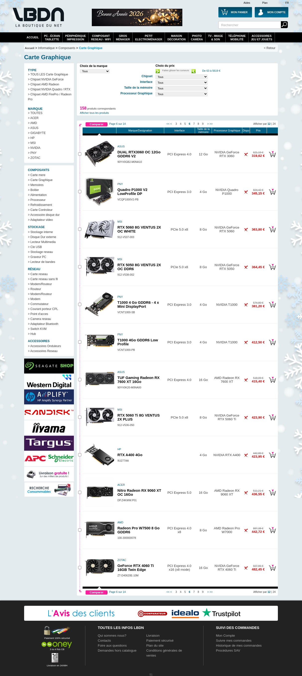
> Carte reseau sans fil (43, 279)
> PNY (32, 153)
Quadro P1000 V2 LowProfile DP (132, 192)
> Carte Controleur (40, 210)
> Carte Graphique (40, 180)
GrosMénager (123, 37)
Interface (179, 130)
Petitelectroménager (148, 37)
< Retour (269, 48)
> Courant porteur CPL (43, 309)
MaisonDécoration (176, 37)
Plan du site (155, 645)
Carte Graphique (90, 48)
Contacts (104, 640)
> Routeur (34, 289)
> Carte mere (36, 175)
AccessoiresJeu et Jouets (261, 37)
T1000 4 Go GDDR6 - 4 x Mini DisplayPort (138, 304)
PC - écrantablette (52, 37)
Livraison (152, 635)
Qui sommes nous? (112, 635)
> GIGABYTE (37, 133)
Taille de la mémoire (203, 130)
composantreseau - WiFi (101, 37)
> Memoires (36, 185)
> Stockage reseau (40, 252)
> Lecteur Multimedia (42, 242)
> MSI (32, 143)
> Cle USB (35, 247)
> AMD (32, 123)
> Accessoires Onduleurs (44, 346)
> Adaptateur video (40, 220)
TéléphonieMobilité (237, 37)
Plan (264, 2)
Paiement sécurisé (160, 640)
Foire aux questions (112, 645)
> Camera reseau (39, 319)
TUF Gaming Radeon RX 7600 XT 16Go (138, 380)
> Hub (32, 334)
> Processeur (37, 200)
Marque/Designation (140, 130)
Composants (66, 48)
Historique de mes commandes (239, 645)
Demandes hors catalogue (117, 650)
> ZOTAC (34, 158)
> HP (31, 138)
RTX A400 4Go (129, 455)
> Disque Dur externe (42, 237)
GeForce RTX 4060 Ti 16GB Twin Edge (135, 568)
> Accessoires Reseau (42, 351)
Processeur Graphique (227, 130)
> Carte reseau (38, 274)
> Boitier (33, 190)
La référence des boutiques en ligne (38, 20)
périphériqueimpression (75, 37)
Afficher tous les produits (94, 112)
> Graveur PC (37, 257)
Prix (258, 130)
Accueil (33, 37)
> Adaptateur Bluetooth (43, 324)
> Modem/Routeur (40, 284)
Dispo (246, 130)
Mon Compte (225, 635)
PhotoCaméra (197, 37)
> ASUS (33, 128)
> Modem (34, 299)
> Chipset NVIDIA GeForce (46, 79)
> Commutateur (38, 304)
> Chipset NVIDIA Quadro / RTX (49, 89)
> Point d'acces (38, 314)
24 (274, 123)
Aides (247, 2)
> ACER (33, 118)
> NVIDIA (34, 148)
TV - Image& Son (215, 37)
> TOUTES (35, 113)
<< (167, 123)
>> (210, 123)
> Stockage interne (40, 232)
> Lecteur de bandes (41, 262)
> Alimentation (37, 195)
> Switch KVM (37, 329)
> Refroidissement (40, 205)
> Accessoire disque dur (44, 215)
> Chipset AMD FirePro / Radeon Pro (49, 97)
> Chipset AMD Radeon (43, 84)
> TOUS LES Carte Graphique (48, 74)
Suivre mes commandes (234, 640)
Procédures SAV (228, 650)
